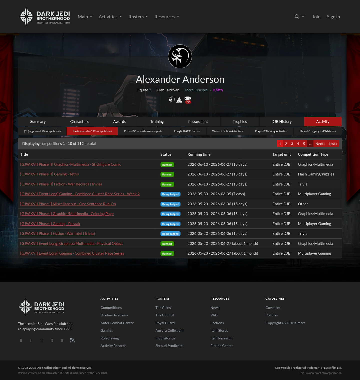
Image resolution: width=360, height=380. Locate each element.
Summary (38, 121)
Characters (79, 121)
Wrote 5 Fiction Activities (227, 131)
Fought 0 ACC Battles (187, 131)
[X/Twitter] (62, 340)
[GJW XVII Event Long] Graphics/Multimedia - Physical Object (71, 243)
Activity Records (113, 345)
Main (83, 16)
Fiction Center (221, 345)
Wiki (214, 315)
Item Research (221, 338)
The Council (165, 315)
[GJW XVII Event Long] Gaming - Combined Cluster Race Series (72, 253)
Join (316, 16)
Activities (108, 16)
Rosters (136, 16)
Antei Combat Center (117, 323)
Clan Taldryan (168, 90)
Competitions (111, 307)
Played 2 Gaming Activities (271, 131)
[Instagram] (52, 340)
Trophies (240, 121)
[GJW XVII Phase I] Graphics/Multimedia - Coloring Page (67, 213)
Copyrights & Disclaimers (285, 323)
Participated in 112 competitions (92, 131)
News (214, 307)
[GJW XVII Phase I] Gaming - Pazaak (50, 223)
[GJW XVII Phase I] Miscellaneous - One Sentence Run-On (68, 204)
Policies (272, 315)
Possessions (198, 121)
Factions (217, 323)
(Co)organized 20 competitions (42, 131)
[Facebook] (41, 340)
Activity (323, 121)
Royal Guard (165, 323)
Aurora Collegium (170, 330)
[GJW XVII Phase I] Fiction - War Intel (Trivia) (57, 233)
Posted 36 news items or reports (143, 131)
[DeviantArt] (31, 340)
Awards (119, 121)
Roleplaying (109, 338)
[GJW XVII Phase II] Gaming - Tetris (49, 174)
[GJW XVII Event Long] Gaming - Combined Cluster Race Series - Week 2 (80, 194)
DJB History (282, 121)
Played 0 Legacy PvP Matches (318, 131)
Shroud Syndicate (169, 345)
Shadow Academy (114, 315)
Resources (165, 16)
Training (157, 121)
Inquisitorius (165, 338)
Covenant (273, 307)
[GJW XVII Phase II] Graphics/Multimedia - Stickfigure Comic (70, 164)
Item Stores (219, 330)
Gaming (106, 330)
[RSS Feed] (72, 340)
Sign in (333, 16)
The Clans (163, 307)
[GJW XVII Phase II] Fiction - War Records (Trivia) (61, 184)
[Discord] (21, 340)
